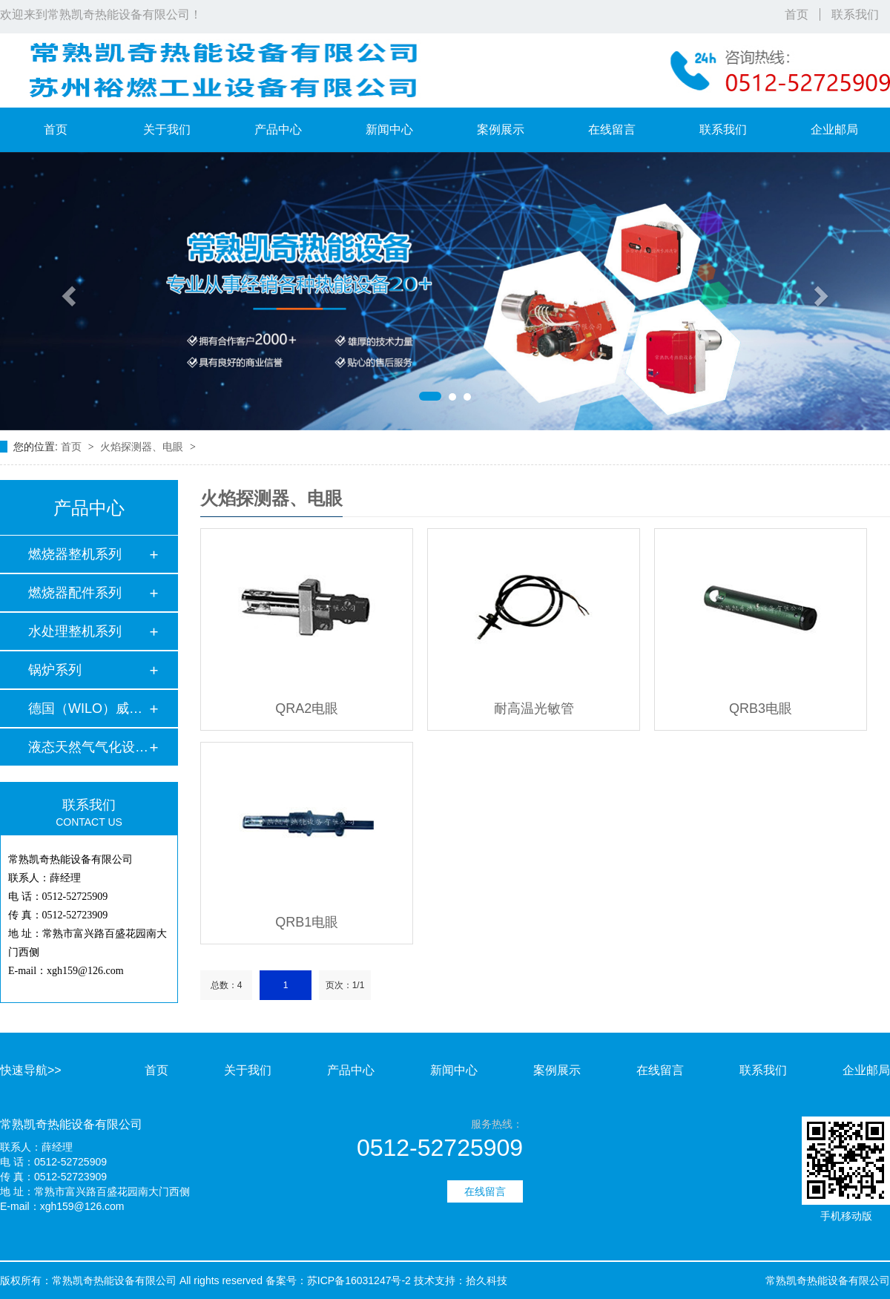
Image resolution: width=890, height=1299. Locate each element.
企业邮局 (834, 129)
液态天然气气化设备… (88, 747)
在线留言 (612, 129)
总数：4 (227, 985)
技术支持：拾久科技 (460, 1280)
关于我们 (167, 129)
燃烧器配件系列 (75, 592)
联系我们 (855, 14)
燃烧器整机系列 (75, 554)
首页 (796, 14)
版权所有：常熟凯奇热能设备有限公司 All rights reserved (131, 1280)
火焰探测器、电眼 (143, 447)
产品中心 (278, 129)
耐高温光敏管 (534, 708)
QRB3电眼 (760, 708)
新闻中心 (389, 129)
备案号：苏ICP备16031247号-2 (338, 1280)
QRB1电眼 (306, 922)
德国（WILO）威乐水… (88, 708)
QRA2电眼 (306, 708)
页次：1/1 (345, 985)
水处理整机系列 (75, 631)
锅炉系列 (55, 669)
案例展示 (500, 129)
